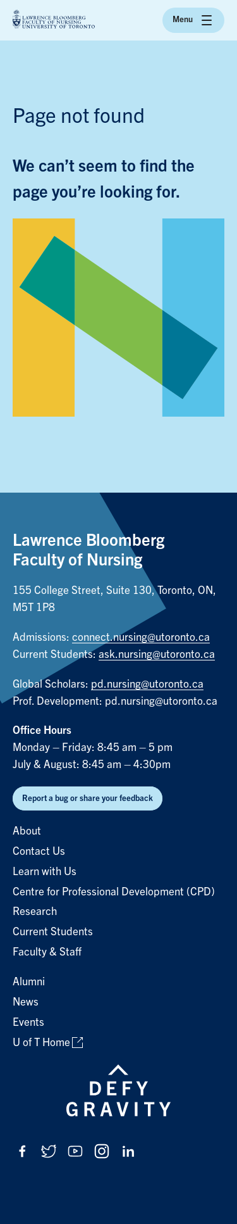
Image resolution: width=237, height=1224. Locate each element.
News (26, 1002)
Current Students (53, 931)
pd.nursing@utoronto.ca (147, 684)
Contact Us (39, 851)
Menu (193, 20)
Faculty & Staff (47, 952)
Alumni (29, 981)
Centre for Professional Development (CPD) (114, 891)
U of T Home (41, 1042)
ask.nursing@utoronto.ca (157, 654)
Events (28, 1022)
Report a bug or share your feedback (87, 798)
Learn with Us (44, 871)
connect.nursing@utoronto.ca (141, 637)
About (27, 831)
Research (35, 911)
